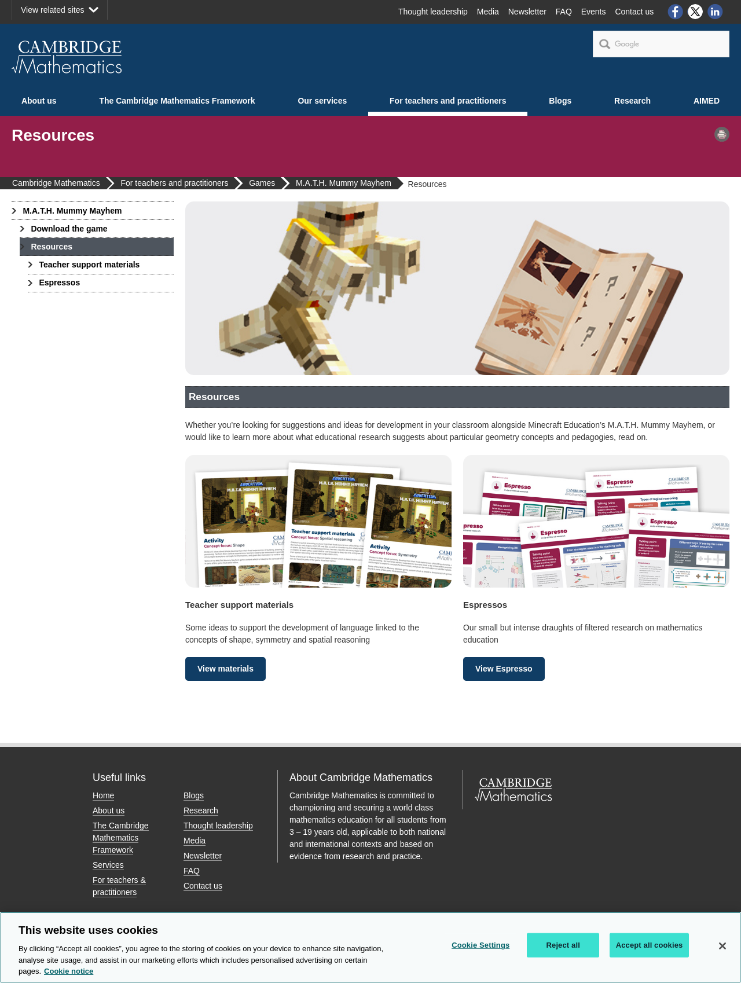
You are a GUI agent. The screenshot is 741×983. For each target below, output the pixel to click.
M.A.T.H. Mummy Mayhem (72, 210)
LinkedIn (715, 11)
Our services (322, 100)
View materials (225, 668)
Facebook (675, 11)
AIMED (707, 100)
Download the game (69, 228)
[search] (661, 44)
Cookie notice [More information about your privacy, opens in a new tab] (68, 971)
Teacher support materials (89, 264)
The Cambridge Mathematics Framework (177, 100)
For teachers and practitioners (448, 100)
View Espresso (504, 668)
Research (632, 100)
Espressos (59, 282)
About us (39, 100)
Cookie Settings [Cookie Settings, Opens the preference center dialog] (480, 945)
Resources (51, 246)
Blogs (560, 100)
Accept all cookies (649, 945)
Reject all (563, 945)
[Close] (722, 946)
